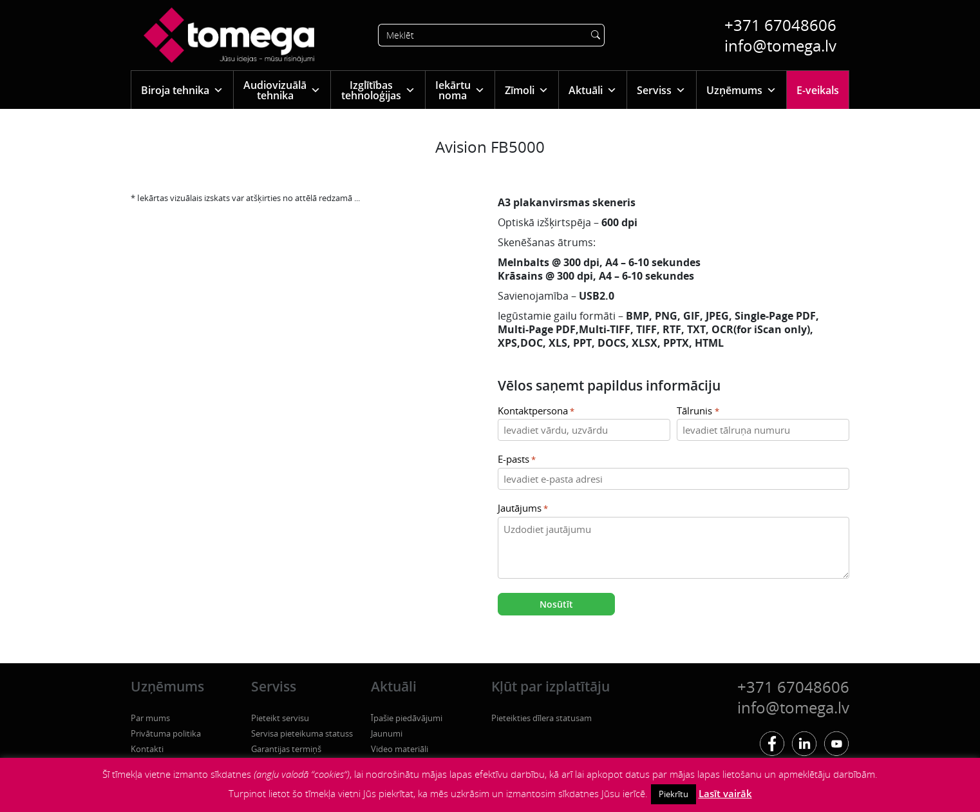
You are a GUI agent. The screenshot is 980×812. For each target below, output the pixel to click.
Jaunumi (386, 733)
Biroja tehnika (182, 90)
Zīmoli (527, 90)
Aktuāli (593, 90)
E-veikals (817, 90)
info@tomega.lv (780, 45)
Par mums (150, 718)
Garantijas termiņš (286, 749)
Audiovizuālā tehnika (282, 90)
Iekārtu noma (460, 90)
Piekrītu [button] (673, 794)
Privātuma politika (166, 733)
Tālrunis (698, 411)
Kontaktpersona (536, 411)
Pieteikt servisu (280, 718)
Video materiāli (399, 749)
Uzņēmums (741, 90)
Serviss (661, 90)
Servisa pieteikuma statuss (302, 733)
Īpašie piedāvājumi (406, 718)
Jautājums (523, 509)
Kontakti (147, 749)
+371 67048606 (780, 24)
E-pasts (517, 460)
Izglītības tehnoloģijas (378, 90)
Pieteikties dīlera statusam (541, 718)
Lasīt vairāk (725, 793)
